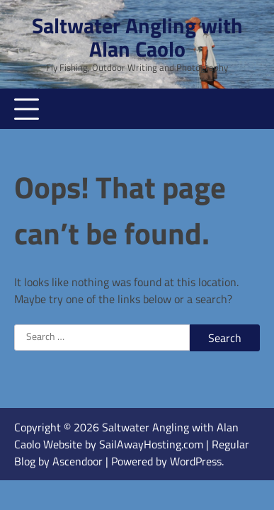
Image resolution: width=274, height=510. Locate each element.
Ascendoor (77, 461)
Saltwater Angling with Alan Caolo (137, 37)
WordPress (196, 461)
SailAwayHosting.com (152, 444)
